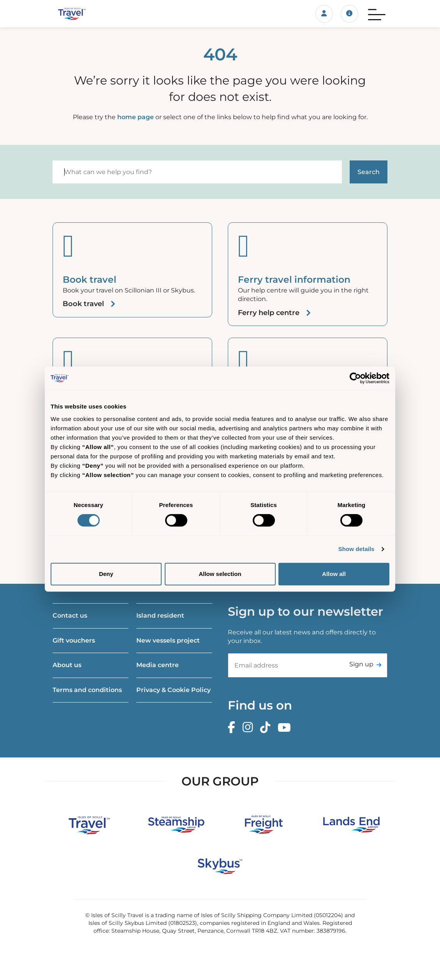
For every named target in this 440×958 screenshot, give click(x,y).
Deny (106, 574)
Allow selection (220, 574)
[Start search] (368, 171)
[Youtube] (286, 728)
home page (135, 117)
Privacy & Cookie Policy (173, 690)
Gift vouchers (74, 640)
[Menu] (376, 13)
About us (67, 665)
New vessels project (168, 640)
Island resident (160, 615)
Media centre (157, 665)
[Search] (197, 171)
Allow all (334, 574)
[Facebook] (233, 728)
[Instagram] (250, 728)
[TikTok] (267, 728)
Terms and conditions (87, 690)
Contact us (70, 615)
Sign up (361, 664)
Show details (356, 549)
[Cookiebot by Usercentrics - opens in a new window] (355, 378)
